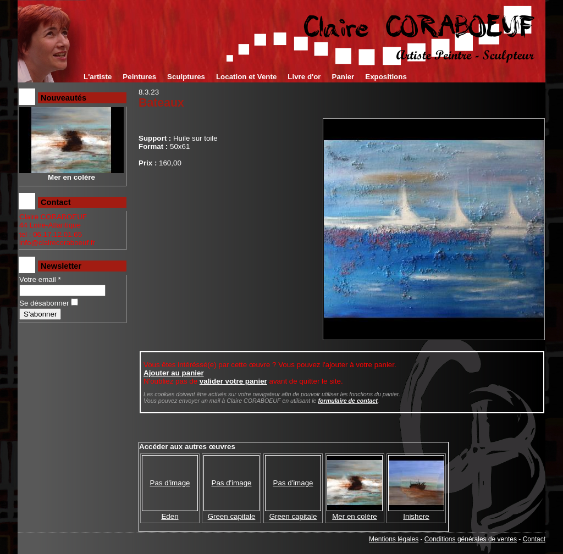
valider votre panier (233, 381)
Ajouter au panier (173, 373)
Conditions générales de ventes (470, 539)
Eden (169, 516)
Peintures (139, 77)
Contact (534, 539)
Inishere (416, 516)
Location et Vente (246, 77)
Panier (343, 77)
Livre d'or (304, 77)
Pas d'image (170, 483)
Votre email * (40, 279)
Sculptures (186, 77)
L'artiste (98, 77)
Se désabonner (44, 303)
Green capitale (232, 516)
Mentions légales (393, 539)
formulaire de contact (347, 400)
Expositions (386, 77)
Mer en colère (354, 516)
